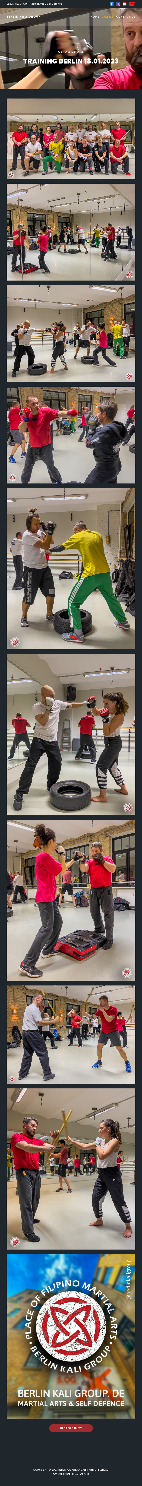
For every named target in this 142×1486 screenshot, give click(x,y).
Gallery (108, 17)
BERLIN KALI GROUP (24, 17)
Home (95, 17)
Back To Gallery (71, 1428)
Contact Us (125, 17)
